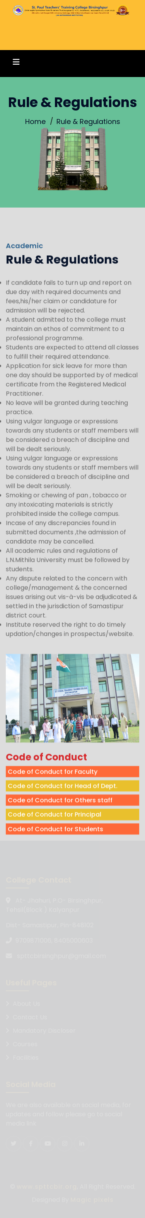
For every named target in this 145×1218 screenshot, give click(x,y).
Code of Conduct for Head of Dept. (63, 808)
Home (35, 121)
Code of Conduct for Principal (54, 837)
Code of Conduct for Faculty (52, 794)
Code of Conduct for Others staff (60, 823)
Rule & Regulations (88, 121)
